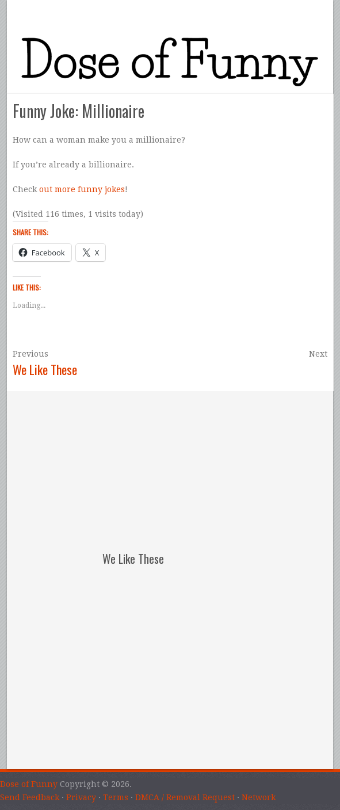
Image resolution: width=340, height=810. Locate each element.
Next (318, 353)
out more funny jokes (82, 189)
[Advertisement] (179, 463)
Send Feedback (29, 797)
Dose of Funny (29, 784)
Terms (115, 797)
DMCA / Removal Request (185, 797)
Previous (30, 353)
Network (259, 797)
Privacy (81, 797)
